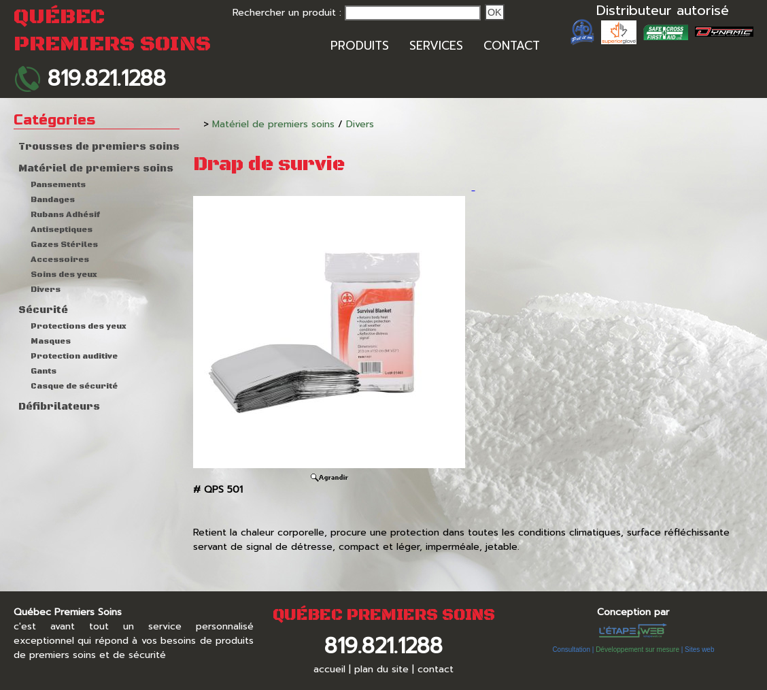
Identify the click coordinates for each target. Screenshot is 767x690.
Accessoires (60, 259)
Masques (51, 341)
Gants (43, 371)
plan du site (381, 669)
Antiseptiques (61, 230)
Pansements (58, 185)
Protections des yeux (78, 326)
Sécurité (43, 310)
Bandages (53, 200)
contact (435, 669)
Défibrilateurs (59, 407)
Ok (495, 12)
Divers (46, 289)
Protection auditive (74, 356)
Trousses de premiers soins (99, 147)
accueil (329, 669)
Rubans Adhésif (65, 215)
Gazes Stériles (64, 245)
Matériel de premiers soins (95, 169)
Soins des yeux (64, 274)
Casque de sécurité (74, 386)
